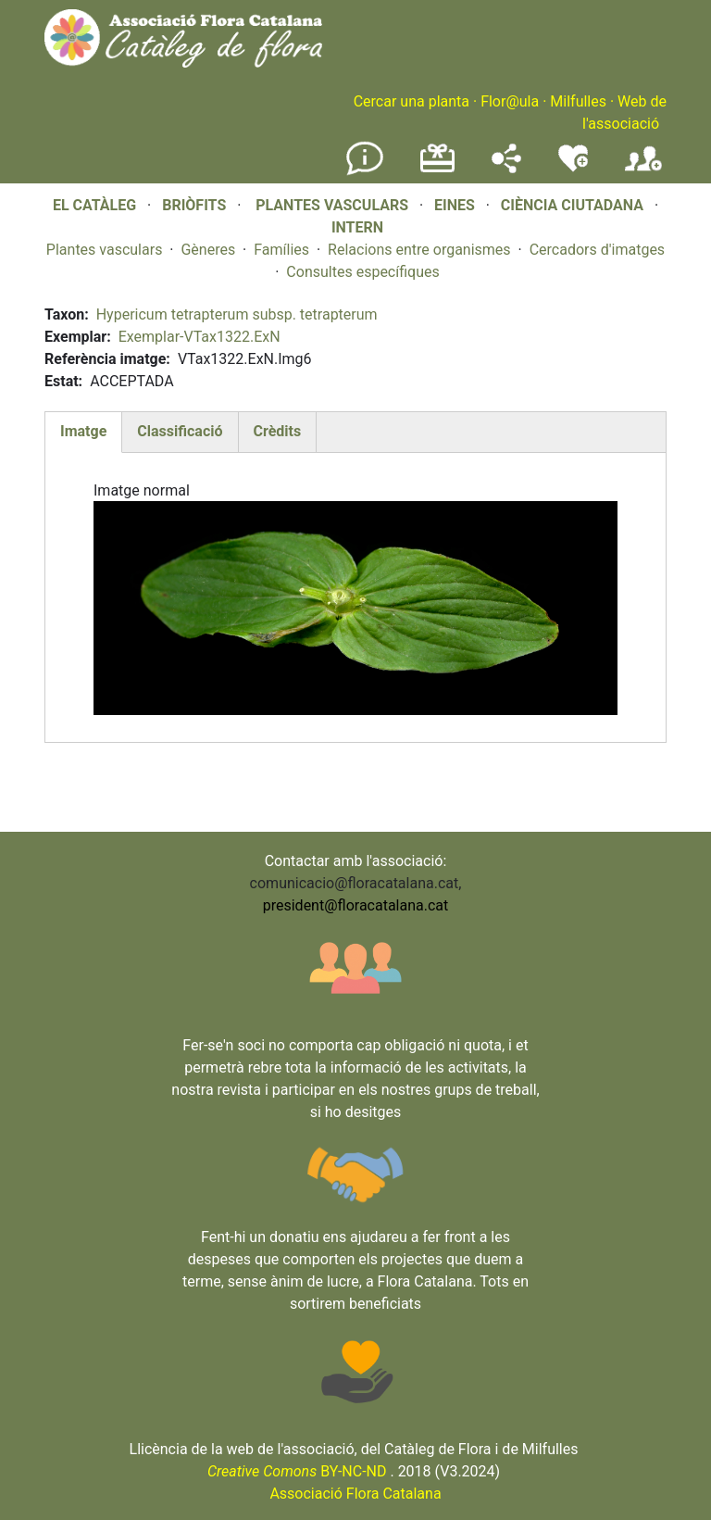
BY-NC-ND (297, 1471)
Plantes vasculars (104, 249)
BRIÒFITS (196, 205)
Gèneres (208, 249)
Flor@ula (509, 101)
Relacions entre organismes (419, 249)
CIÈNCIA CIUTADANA (572, 205)
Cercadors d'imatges (597, 249)
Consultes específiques (362, 272)
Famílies (281, 249)
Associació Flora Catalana (355, 1493)
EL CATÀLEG (94, 205)
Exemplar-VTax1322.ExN (199, 336)
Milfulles (578, 101)
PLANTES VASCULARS (332, 205)
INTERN (357, 227)
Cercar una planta (411, 101)
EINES (454, 205)
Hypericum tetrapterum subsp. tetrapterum (237, 314)
